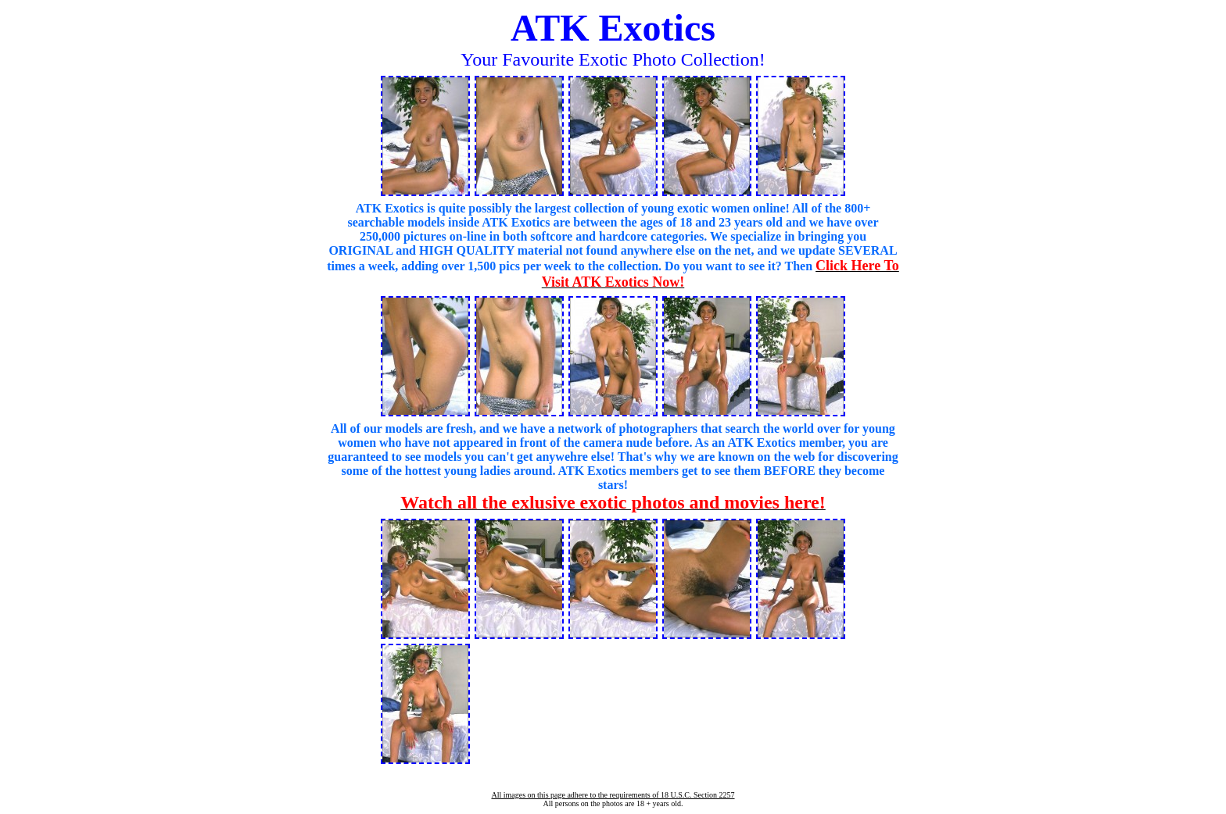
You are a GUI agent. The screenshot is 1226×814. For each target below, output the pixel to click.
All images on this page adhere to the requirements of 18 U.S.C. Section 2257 (612, 795)
